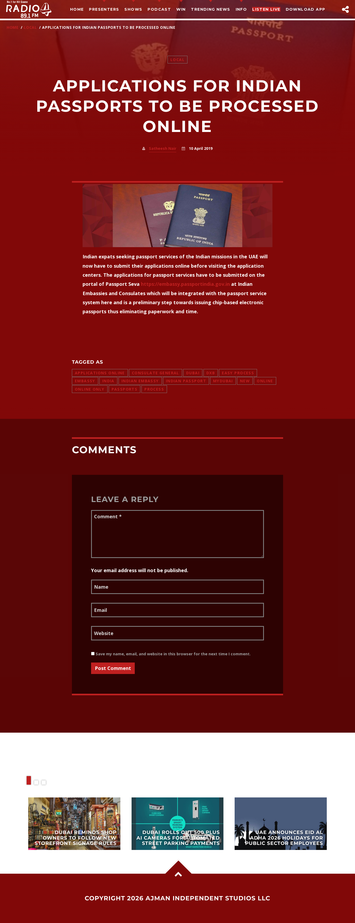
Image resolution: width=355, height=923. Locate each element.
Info (241, 9)
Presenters (104, 9)
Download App (305, 9)
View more (74, 824)
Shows (133, 9)
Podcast (159, 9)
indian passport (186, 380)
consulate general (155, 372)
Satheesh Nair (162, 148)
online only (90, 389)
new (245, 380)
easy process (238, 372)
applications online (100, 372)
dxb (210, 372)
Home (77, 9)
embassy (85, 380)
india (108, 380)
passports (125, 389)
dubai (192, 372)
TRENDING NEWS (210, 9)
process (154, 389)
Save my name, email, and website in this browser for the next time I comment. (171, 653)
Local (30, 27)
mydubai (223, 380)
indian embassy (140, 380)
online (265, 380)
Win (181, 9)
